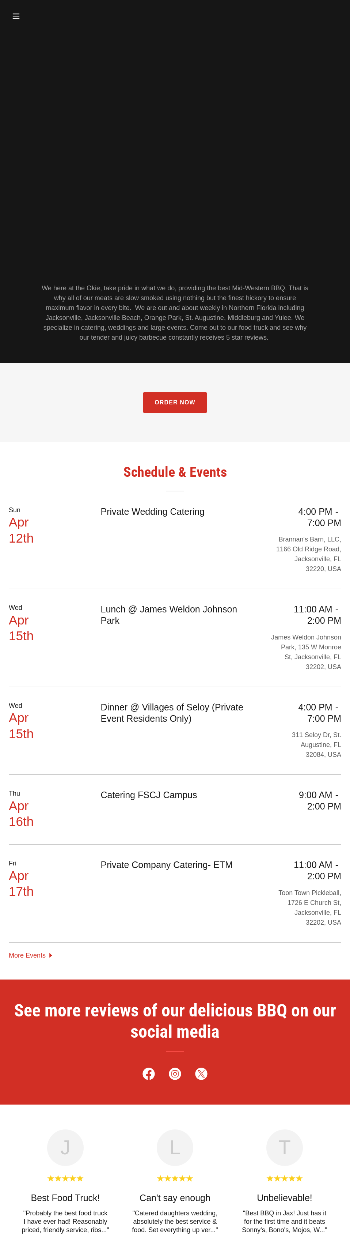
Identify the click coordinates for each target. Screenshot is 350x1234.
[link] (149, 1075)
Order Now (175, 402)
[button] (34, 16)
